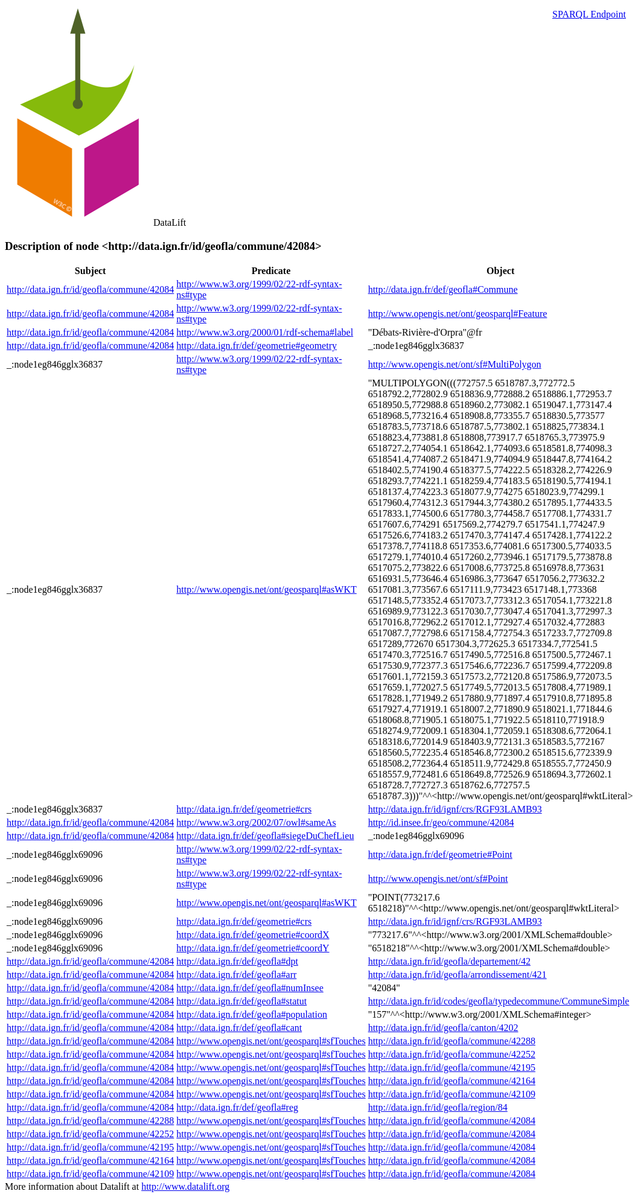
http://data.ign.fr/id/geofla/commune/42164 (451, 1081)
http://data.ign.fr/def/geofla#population (251, 1014)
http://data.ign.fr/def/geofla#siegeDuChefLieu (265, 836)
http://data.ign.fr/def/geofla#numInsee (249, 988)
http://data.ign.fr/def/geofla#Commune (443, 289)
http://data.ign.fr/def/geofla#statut (241, 1001)
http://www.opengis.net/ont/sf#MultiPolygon (454, 364)
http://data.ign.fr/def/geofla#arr (236, 974)
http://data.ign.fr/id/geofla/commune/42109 (451, 1094)
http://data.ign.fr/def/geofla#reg (237, 1107)
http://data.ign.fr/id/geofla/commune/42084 (90, 289)
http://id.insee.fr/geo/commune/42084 (441, 822)
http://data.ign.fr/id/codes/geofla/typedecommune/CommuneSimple (499, 1001)
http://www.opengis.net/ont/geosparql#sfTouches (270, 1041)
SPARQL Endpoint (589, 14)
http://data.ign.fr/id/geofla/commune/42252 (451, 1054)
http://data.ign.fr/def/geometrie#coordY (252, 948)
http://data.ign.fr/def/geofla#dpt (237, 961)
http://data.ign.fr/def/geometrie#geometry (256, 345)
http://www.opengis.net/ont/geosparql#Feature (457, 313)
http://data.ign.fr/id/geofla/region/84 (438, 1107)
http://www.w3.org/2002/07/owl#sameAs (256, 822)
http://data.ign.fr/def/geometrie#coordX (252, 935)
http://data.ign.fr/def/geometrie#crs (243, 809)
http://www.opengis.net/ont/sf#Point (438, 878)
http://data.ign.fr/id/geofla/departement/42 (449, 961)
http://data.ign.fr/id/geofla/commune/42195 (451, 1067)
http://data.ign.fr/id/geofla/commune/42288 (451, 1041)
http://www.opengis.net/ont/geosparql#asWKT (266, 589)
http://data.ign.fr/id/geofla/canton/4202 (443, 1028)
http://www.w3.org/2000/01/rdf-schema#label (264, 332)
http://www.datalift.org (185, 1186)
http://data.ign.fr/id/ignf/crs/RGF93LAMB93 (455, 809)
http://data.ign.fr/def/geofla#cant (239, 1028)
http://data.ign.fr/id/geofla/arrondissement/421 (457, 974)
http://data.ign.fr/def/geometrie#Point (440, 854)
